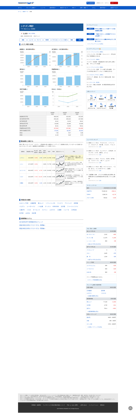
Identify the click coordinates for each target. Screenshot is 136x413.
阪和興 (103, 290)
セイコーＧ (22, 170)
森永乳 (88, 317)
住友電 (34, 213)
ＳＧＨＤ (103, 293)
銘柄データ (25, 11)
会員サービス (114, 3)
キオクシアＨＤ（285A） (97, 74)
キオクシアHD (23, 203)
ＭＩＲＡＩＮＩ (91, 234)
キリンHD (89, 324)
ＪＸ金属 (40, 206)
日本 (100, 146)
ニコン (21, 164)
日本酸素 (89, 290)
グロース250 (90, 197)
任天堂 (21, 213)
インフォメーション (93, 405)
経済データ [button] (114, 7)
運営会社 (102, 405)
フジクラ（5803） (95, 59)
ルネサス (52, 210)
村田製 (76, 203)
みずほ (28, 213)
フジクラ (60, 203)
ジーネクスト (90, 269)
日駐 (88, 320)
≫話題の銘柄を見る (92, 296)
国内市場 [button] (52, 7)
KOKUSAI (56, 206)
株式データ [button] (63, 7)
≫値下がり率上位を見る (94, 259)
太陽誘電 (33, 203)
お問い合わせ (83, 405)
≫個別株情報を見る (92, 311)
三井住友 (74, 210)
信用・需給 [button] (83, 7)
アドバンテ (68, 203)
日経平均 (89, 191)
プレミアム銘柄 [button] (30, 7)
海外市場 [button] (102, 7)
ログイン (107, 3)
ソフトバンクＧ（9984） (97, 52)
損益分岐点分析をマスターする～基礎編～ (32, 225)
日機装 (21, 183)
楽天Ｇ (88, 308)
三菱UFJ (22, 210)
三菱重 (59, 210)
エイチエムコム (91, 265)
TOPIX (88, 194)
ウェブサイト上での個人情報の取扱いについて (54, 405)
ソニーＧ (66, 210)
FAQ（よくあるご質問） (72, 405)
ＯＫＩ (88, 253)
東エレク (41, 203)
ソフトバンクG (50, 203)
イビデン (22, 206)
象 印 (88, 256)
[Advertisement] (68, 17)
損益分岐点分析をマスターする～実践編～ (32, 228)
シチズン (22, 157)
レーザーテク (31, 206)
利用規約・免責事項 (36, 405)
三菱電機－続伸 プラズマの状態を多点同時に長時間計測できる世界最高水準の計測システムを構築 (101, 176)
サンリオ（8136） (95, 82)
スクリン (45, 210)
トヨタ (29, 210)
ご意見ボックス (99, 3)
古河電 (63, 206)
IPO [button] (73, 7)
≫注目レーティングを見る (94, 327)
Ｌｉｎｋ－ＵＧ (91, 241)
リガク (21, 176)
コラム (93, 7)
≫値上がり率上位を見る (94, 244)
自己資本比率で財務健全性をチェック (31, 222)
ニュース (42, 7)
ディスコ (48, 206)
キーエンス (36, 210)
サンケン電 (90, 237)
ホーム (20, 7)
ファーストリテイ (72, 206)
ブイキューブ (90, 250)
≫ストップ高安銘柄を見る (94, 280)
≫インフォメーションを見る (95, 44)
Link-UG (89, 272)
